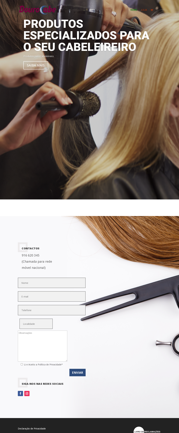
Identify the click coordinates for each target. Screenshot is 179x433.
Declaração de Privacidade (32, 428)
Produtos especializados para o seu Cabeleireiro (86, 35)
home (134, 10)
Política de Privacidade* (50, 364)
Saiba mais (36, 65)
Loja (144, 10)
